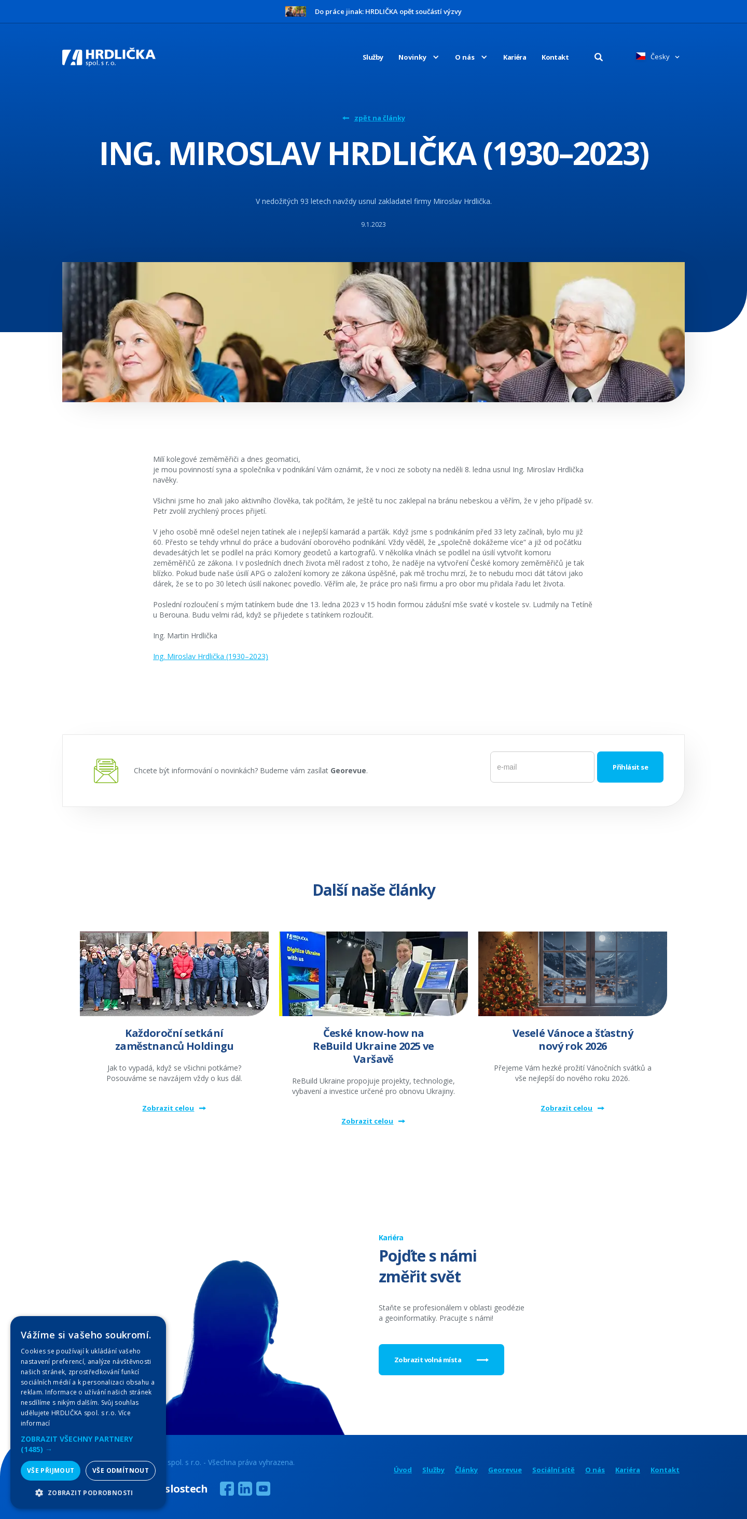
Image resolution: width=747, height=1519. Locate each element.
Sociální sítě (553, 1470)
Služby (373, 57)
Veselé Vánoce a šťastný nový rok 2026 (573, 1039)
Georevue (505, 1470)
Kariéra (514, 57)
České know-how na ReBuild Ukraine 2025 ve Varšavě (373, 1046)
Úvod (403, 1470)
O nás (595, 1470)
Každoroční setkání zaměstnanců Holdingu (174, 1039)
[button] (411, 57)
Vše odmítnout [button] (120, 1470)
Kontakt (555, 57)
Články (466, 1470)
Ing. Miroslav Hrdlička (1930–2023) (210, 656)
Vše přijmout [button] (51, 1470)
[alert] (88, 1412)
